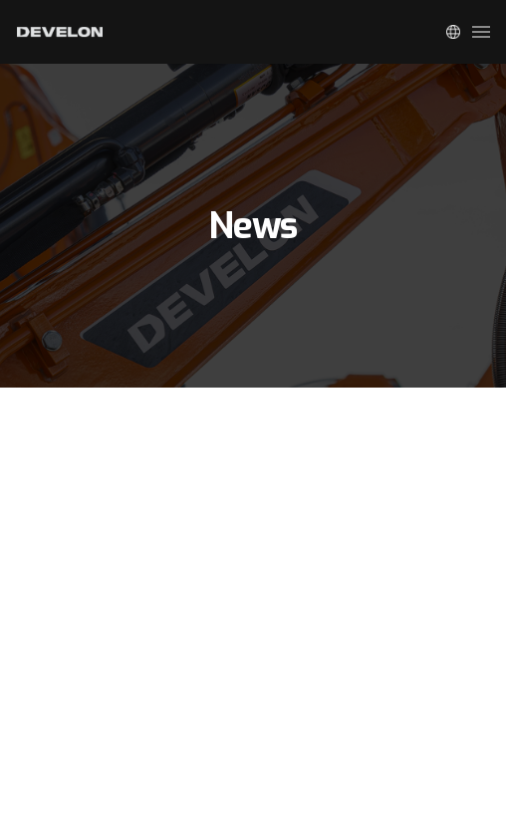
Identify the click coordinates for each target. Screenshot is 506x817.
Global (453, 32)
